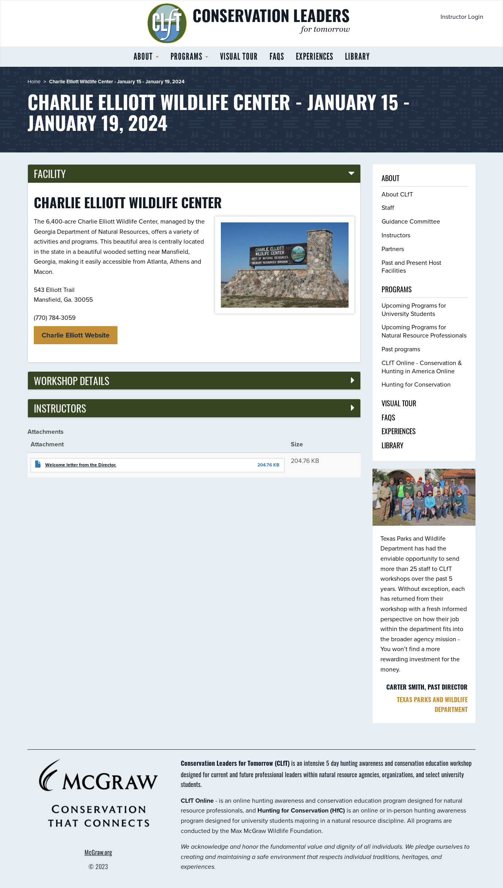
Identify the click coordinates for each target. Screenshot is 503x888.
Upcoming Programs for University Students (414, 309)
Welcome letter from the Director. (80, 464)
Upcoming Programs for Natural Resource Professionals (424, 331)
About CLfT (397, 194)
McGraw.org (98, 852)
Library (357, 56)
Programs (189, 56)
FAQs (277, 56)
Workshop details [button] (71, 380)
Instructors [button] (60, 407)
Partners (393, 248)
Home (34, 81)
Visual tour (239, 56)
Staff (388, 207)
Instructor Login (462, 16)
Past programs (401, 349)
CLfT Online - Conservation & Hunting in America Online (422, 366)
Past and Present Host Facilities (411, 266)
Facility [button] (50, 173)
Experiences (314, 56)
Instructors (396, 235)
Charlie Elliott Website (76, 335)
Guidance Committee (411, 221)
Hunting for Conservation (416, 384)
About (146, 56)
